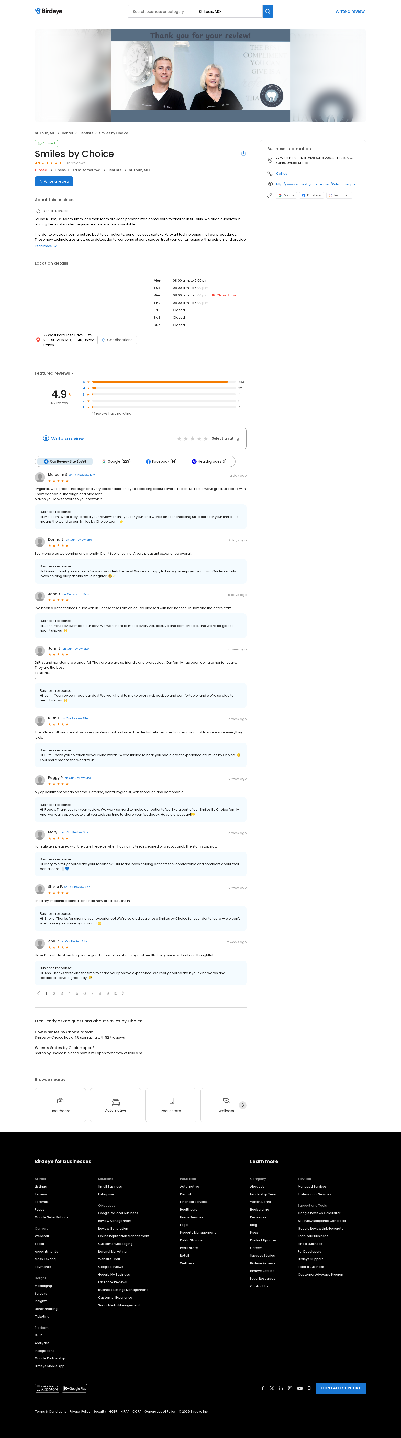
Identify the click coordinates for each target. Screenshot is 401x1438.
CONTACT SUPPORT (341, 1387)
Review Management (115, 1220)
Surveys (41, 1293)
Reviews (41, 1193)
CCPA (136, 1411)
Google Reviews (110, 1266)
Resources (258, 1216)
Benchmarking (46, 1308)
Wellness (187, 1263)
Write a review (350, 11)
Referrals (42, 1201)
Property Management (198, 1232)
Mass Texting (45, 1258)
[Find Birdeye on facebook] (263, 1387)
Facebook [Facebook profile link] (311, 195)
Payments (43, 1266)
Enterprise (106, 1193)
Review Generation (113, 1228)
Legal (184, 1224)
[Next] (243, 1105)
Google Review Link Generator (321, 1228)
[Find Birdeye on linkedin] (281, 1387)
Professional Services (314, 1193)
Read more (46, 246)
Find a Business (310, 1243)
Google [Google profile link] (286, 195)
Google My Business (114, 1274)
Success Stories (262, 1255)
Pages (39, 1209)
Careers (256, 1247)
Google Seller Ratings (51, 1216)
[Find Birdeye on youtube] (300, 1387)
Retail (184, 1255)
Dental (185, 1193)
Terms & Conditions (50, 1411)
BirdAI (39, 1335)
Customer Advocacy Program (321, 1274)
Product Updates (263, 1240)
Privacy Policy (80, 1411)
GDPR (113, 1411)
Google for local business (118, 1212)
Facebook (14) (160, 461)
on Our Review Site (82, 475)
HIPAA (125, 1411)
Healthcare (188, 1209)
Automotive (189, 1186)
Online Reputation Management (124, 1235)
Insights (41, 1300)
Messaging (43, 1285)
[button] (123, 993)
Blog (253, 1224)
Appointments (46, 1251)
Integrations (44, 1350)
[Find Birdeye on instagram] (290, 1387)
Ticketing (42, 1316)
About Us (257, 1186)
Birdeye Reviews (262, 1263)
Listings (41, 1186)
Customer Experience (115, 1297)
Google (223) (115, 461)
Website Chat (109, 1258)
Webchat (42, 1235)
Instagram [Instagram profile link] (339, 195)
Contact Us (259, 1286)
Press (254, 1232)
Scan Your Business (313, 1235)
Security (99, 1411)
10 (115, 993)
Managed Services (312, 1186)
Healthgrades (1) (207, 461)
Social (39, 1243)
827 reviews (75, 163)
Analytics (42, 1342)
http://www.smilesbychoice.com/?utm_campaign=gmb (317, 184)
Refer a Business (311, 1266)
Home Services (191, 1216)
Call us (281, 173)
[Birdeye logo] (49, 11)
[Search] (268, 11)
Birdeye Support (310, 1258)
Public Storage (191, 1240)
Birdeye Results (262, 1270)
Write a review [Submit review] (54, 181)
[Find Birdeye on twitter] (272, 1387)
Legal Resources (262, 1278)
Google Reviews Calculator (319, 1212)
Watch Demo (260, 1201)
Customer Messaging (115, 1243)
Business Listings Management (123, 1289)
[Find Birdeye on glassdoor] (309, 1387)
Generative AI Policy (160, 1411)
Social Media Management (119, 1304)
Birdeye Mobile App (49, 1365)
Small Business (110, 1186)
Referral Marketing (112, 1251)
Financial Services (194, 1201)
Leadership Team (263, 1193)
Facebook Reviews (112, 1281)
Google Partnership (50, 1358)
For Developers (309, 1251)
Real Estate (189, 1247)
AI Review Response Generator (322, 1220)
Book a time (259, 1209)
